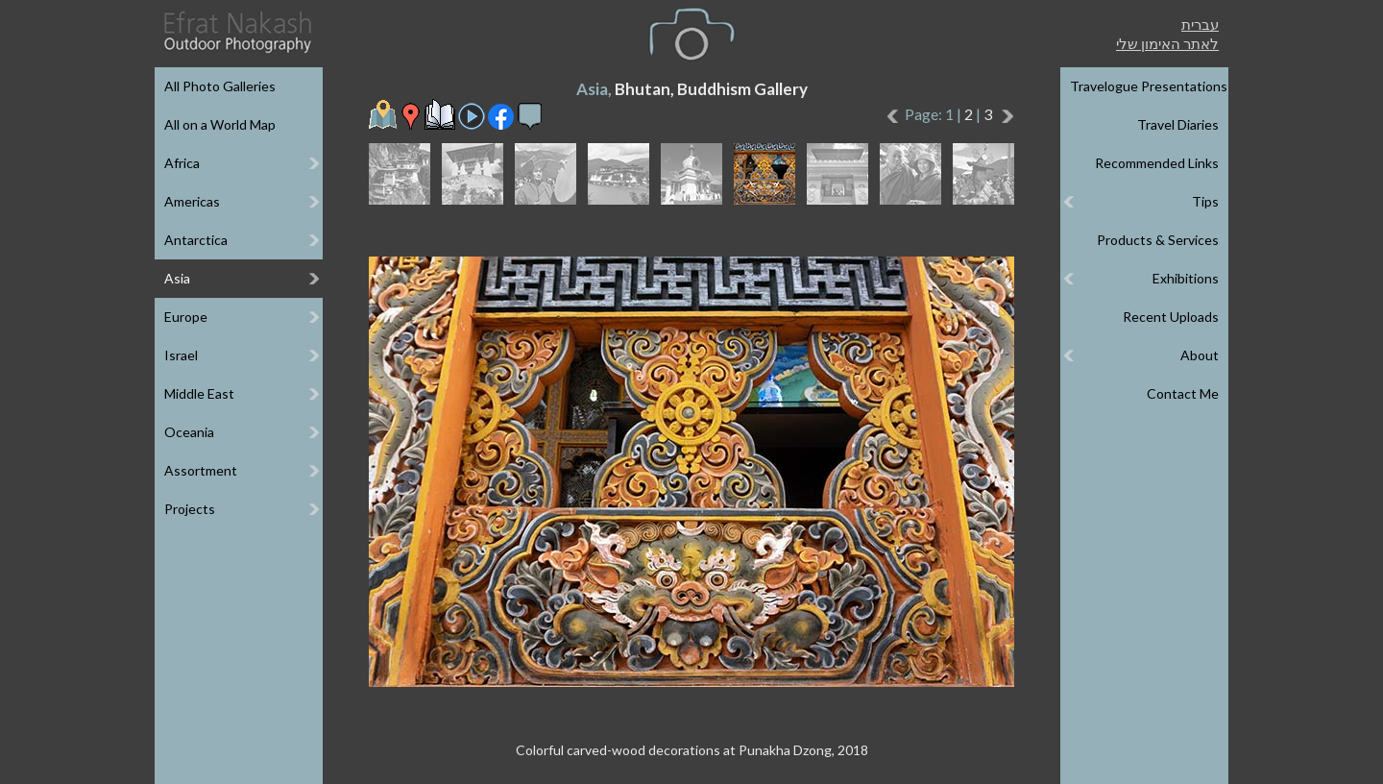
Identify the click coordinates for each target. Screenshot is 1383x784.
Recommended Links (1157, 163)
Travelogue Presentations (1148, 86)
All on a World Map (220, 124)
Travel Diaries (1178, 124)
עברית (1200, 24)
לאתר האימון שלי (1167, 43)
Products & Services (1158, 240)
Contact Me (1183, 393)
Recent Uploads (1171, 316)
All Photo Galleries (220, 86)
